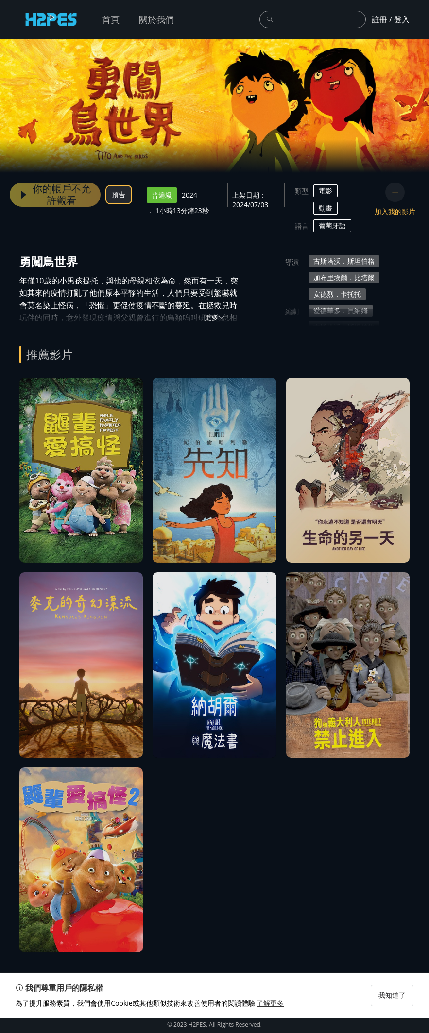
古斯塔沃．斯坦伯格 (344, 261)
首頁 (111, 19)
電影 (325, 190)
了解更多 (274, 1018)
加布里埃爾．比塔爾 (344, 277)
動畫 (325, 208)
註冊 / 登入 (391, 19)
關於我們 (156, 19)
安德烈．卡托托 (337, 294)
